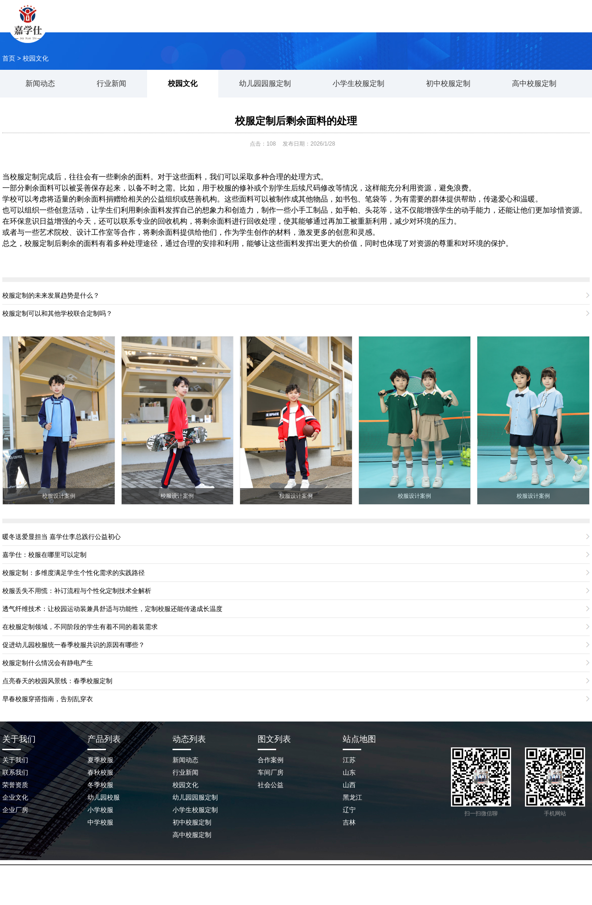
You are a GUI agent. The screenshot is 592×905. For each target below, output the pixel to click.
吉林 (349, 822)
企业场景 (432, 25)
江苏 (349, 760)
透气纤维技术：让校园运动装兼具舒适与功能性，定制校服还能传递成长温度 (112, 608)
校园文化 (36, 58)
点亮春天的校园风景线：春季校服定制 (57, 681)
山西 (349, 785)
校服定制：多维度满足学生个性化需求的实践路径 (73, 572)
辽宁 (349, 809)
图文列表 (274, 739)
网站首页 (192, 25)
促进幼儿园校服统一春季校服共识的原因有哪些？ (73, 644)
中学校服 (100, 822)
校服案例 (312, 25)
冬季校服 (100, 785)
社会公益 (271, 785)
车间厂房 (271, 772)
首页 (8, 58)
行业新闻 (111, 83)
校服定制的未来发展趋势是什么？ (50, 295)
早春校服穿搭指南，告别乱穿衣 (47, 699)
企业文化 (15, 797)
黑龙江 (352, 797)
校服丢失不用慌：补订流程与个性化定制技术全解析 (76, 590)
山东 (349, 772)
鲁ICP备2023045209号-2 (306, 886)
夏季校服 (100, 760)
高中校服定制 (534, 83)
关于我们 (252, 25)
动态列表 (189, 739)
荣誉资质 (15, 785)
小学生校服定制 (358, 83)
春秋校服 (100, 772)
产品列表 (104, 739)
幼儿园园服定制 (265, 83)
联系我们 (492, 25)
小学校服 (100, 809)
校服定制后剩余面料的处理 (296, 121)
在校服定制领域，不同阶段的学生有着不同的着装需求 (80, 626)
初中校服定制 (448, 83)
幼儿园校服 (103, 797)
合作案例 (271, 760)
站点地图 (359, 739)
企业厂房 (15, 809)
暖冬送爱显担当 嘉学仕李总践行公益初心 (61, 536)
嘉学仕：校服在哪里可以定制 (44, 554)
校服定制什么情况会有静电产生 (47, 663)
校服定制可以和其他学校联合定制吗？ (57, 313)
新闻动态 (372, 25)
